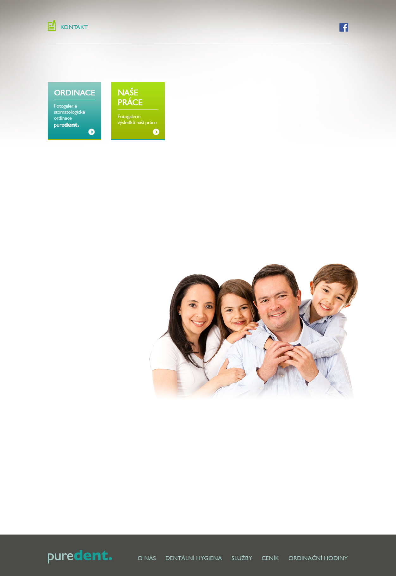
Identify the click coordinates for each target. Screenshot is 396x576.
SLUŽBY (242, 558)
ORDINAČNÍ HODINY (318, 558)
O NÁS (147, 558)
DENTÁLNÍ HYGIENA (193, 558)
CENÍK (270, 558)
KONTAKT (74, 27)
